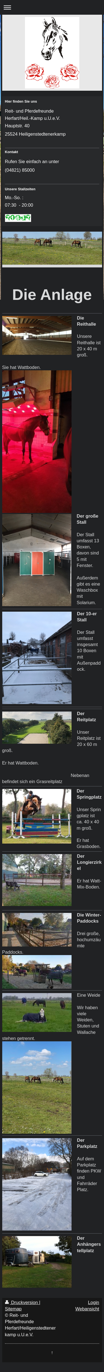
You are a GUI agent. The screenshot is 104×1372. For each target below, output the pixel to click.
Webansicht (87, 1308)
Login (93, 1302)
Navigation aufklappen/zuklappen (52, 7)
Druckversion (22, 1302)
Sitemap (13, 1308)
